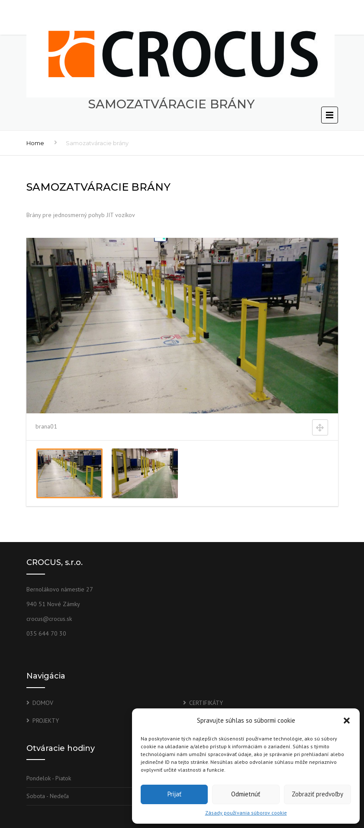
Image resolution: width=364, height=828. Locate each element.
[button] (346, 720)
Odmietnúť (245, 794)
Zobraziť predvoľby (317, 794)
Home (35, 143)
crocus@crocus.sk (49, 619)
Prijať (174, 794)
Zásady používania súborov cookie (246, 812)
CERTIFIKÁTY (206, 703)
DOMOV (42, 703)
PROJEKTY (45, 720)
